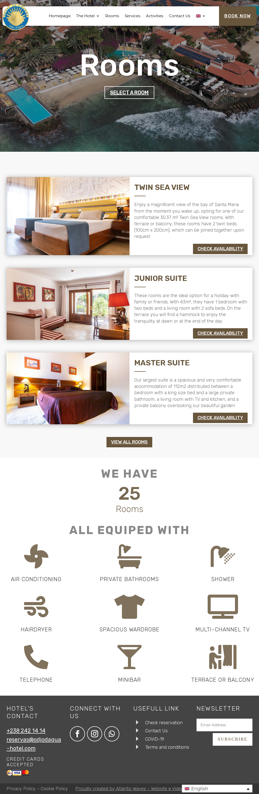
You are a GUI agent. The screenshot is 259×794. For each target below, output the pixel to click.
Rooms (112, 15)
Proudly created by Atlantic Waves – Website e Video (129, 788)
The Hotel (85, 15)
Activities (154, 15)
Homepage (60, 15)
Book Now (237, 16)
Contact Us (179, 15)
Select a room (129, 93)
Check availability (220, 249)
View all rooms (129, 442)
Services (132, 15)
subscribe (232, 739)
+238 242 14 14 (26, 730)
